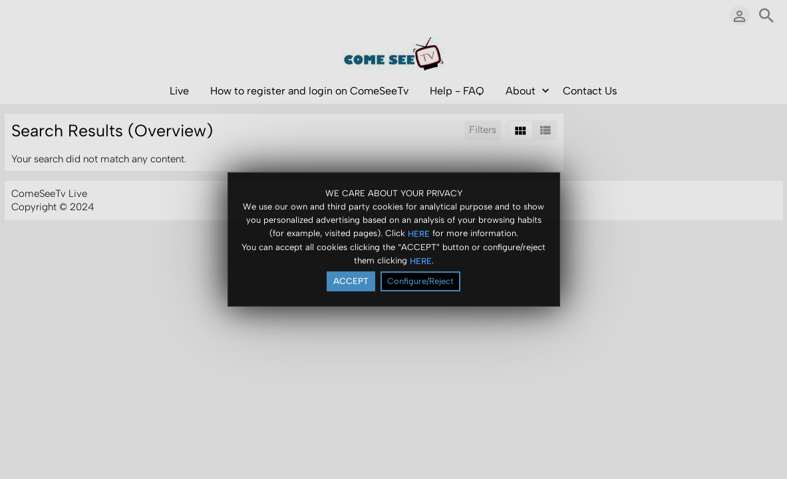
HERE (419, 235)
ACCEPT (351, 282)
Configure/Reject (420, 282)
